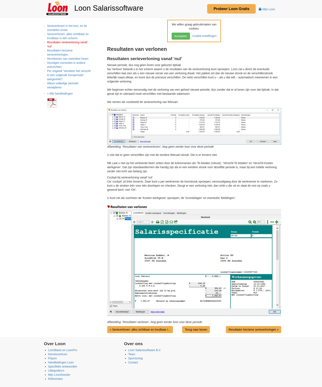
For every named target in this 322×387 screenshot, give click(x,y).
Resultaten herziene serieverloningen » (253, 329)
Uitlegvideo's (56, 370)
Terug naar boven (196, 329)
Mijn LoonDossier (59, 374)
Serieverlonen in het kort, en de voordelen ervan (67, 28)
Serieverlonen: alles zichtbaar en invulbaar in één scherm (68, 36)
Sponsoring (135, 358)
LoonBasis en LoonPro (62, 350)
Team (131, 354)
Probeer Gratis (231, 9)
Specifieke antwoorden (62, 366)
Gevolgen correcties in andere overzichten (66, 64)
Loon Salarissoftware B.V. (144, 350)
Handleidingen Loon (61, 362)
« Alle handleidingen (60, 93)
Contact (133, 362)
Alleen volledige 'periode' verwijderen (63, 85)
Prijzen (52, 358)
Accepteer (180, 36)
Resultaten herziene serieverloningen (60, 52)
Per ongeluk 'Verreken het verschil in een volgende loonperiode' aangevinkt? (69, 75)
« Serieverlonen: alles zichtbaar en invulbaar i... (140, 329)
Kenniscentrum (57, 354)
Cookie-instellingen (204, 36)
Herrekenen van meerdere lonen (68, 58)
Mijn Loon (267, 9)
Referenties (55, 378)
